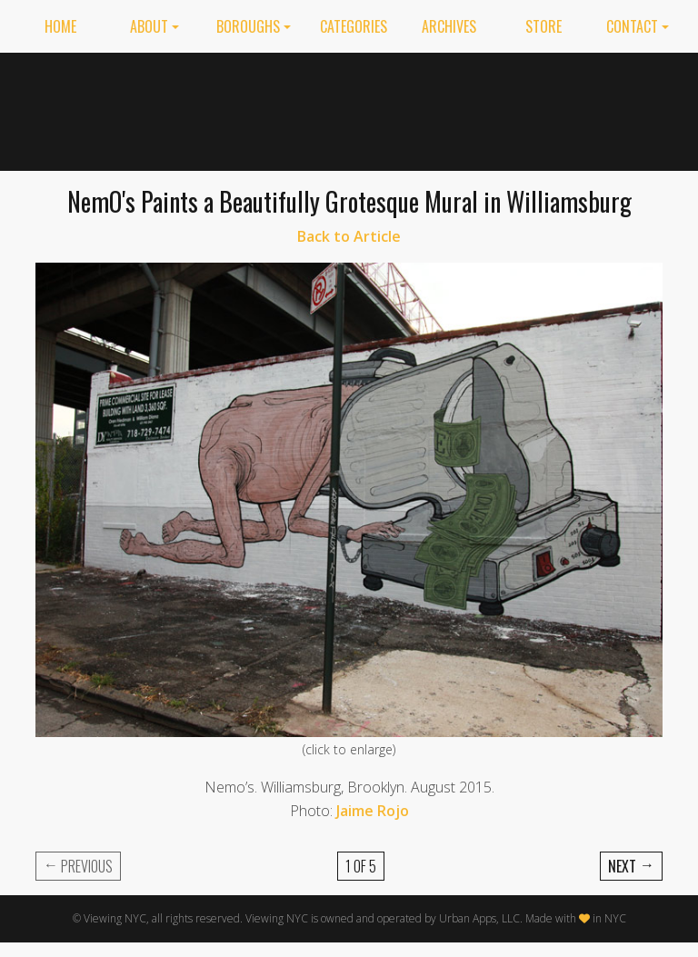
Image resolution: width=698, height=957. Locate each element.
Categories (353, 26)
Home (60, 26)
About (149, 26)
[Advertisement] (513, 108)
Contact (632, 26)
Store (543, 26)
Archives (449, 26)
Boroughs (248, 26)
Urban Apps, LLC (479, 918)
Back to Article (349, 236)
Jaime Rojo (372, 811)
